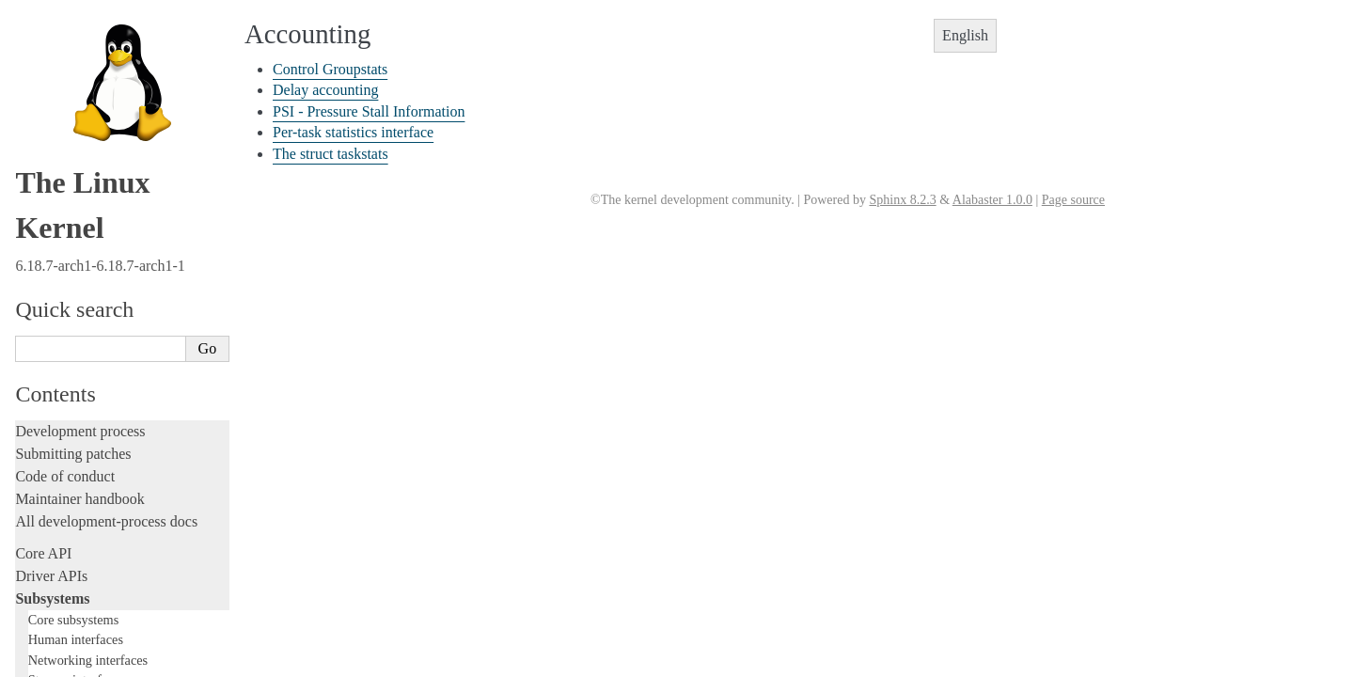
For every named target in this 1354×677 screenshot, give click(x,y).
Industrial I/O (73, 155)
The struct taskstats (330, 154)
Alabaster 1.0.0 (992, 200)
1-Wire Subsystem (85, 209)
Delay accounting (325, 90)
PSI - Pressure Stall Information (368, 111)
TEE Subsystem (79, 466)
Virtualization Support (95, 246)
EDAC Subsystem (85, 99)
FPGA (55, 118)
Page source (1073, 200)
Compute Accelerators (95, 283)
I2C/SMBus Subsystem (97, 136)
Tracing (38, 631)
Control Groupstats (330, 69)
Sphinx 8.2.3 (902, 200)
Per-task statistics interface (353, 132)
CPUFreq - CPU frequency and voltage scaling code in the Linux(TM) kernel (116, 63)
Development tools (72, 564)
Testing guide (55, 586)
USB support (72, 356)
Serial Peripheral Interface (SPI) (118, 191)
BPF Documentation (90, 338)
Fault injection (58, 654)
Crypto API (68, 319)
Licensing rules (61, 519)
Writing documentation (84, 541)
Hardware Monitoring (94, 265)
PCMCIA (63, 172)
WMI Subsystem (81, 448)
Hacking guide (59, 609)
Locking (40, 487)
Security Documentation (100, 301)
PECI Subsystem (81, 429)
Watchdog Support (86, 228)
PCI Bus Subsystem (88, 375)
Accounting (70, 26)
